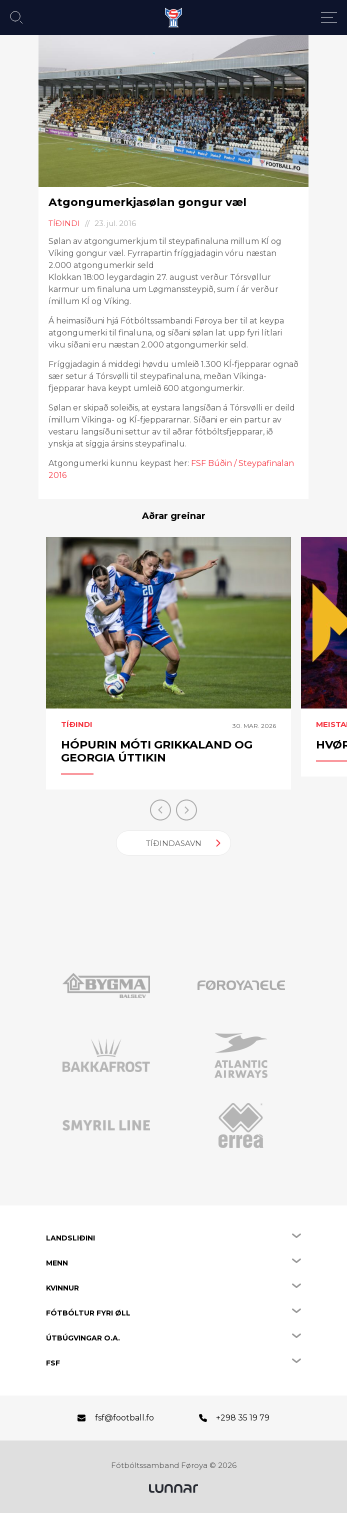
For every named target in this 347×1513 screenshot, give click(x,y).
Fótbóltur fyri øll (88, 1313)
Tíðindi (64, 223)
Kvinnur (62, 1288)
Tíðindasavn (174, 843)
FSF (53, 1363)
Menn (57, 1263)
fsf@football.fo (124, 1417)
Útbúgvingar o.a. (83, 1338)
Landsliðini (70, 1238)
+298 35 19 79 (243, 1417)
